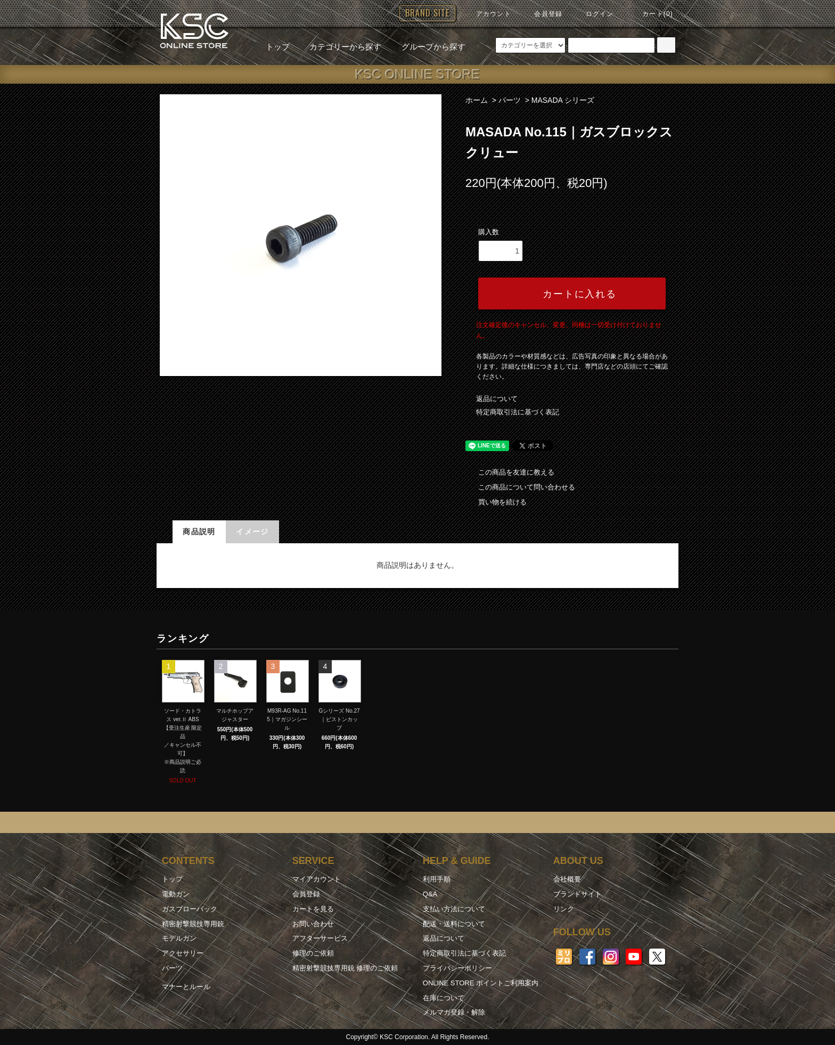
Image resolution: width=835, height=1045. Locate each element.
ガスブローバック (189, 909)
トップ (278, 46)
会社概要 (567, 879)
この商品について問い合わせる (520, 487)
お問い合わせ (313, 924)
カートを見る (313, 909)
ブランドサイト (577, 894)
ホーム (476, 100)
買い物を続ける (496, 502)
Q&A (430, 894)
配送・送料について (454, 924)
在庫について (443, 998)
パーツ (509, 100)
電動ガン (176, 894)
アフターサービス (320, 938)
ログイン (593, 14)
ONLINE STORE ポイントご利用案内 (480, 983)
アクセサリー (182, 953)
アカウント (487, 14)
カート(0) (651, 14)
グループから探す (427, 46)
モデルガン (179, 938)
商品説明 (199, 531)
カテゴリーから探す (339, 46)
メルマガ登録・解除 (454, 1012)
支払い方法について (454, 909)
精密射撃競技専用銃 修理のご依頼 (345, 968)
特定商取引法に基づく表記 (517, 412)
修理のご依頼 (313, 953)
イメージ (252, 531)
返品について (497, 399)
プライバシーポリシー (457, 968)
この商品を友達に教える (509, 472)
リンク (563, 909)
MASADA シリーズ (562, 100)
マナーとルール (186, 987)
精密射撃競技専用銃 (193, 924)
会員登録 (541, 14)
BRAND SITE (427, 12)
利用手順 (437, 879)
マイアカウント (316, 879)
